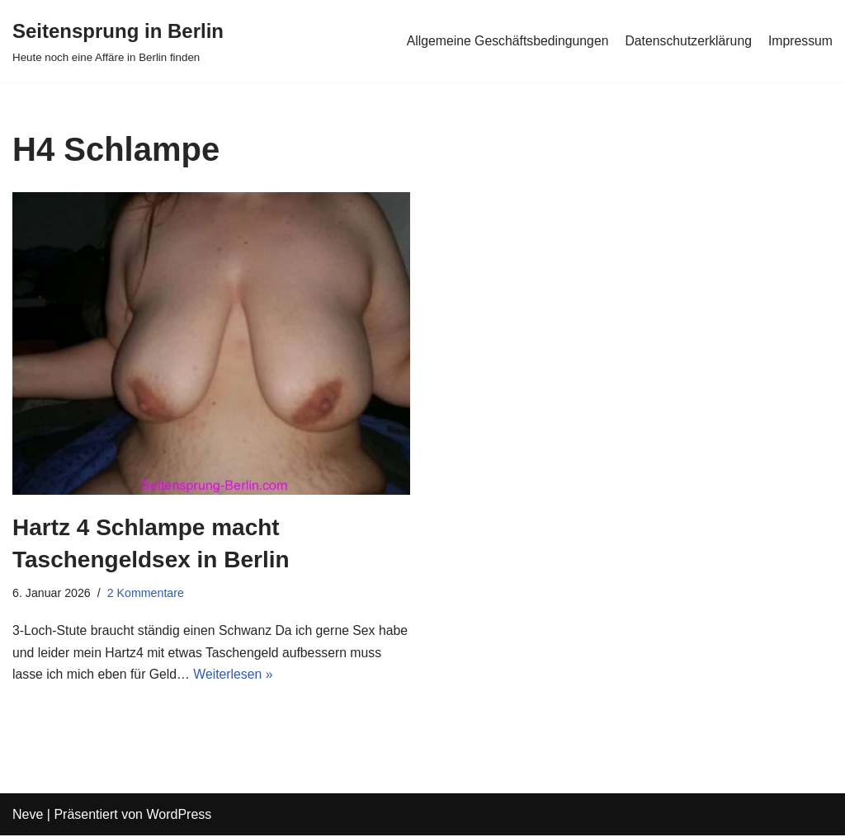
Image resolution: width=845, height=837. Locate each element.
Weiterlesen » (271, 677)
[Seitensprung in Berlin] (118, 41)
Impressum (800, 41)
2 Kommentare (147, 593)
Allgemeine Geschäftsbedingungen (503, 41)
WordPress (178, 816)
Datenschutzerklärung (686, 41)
